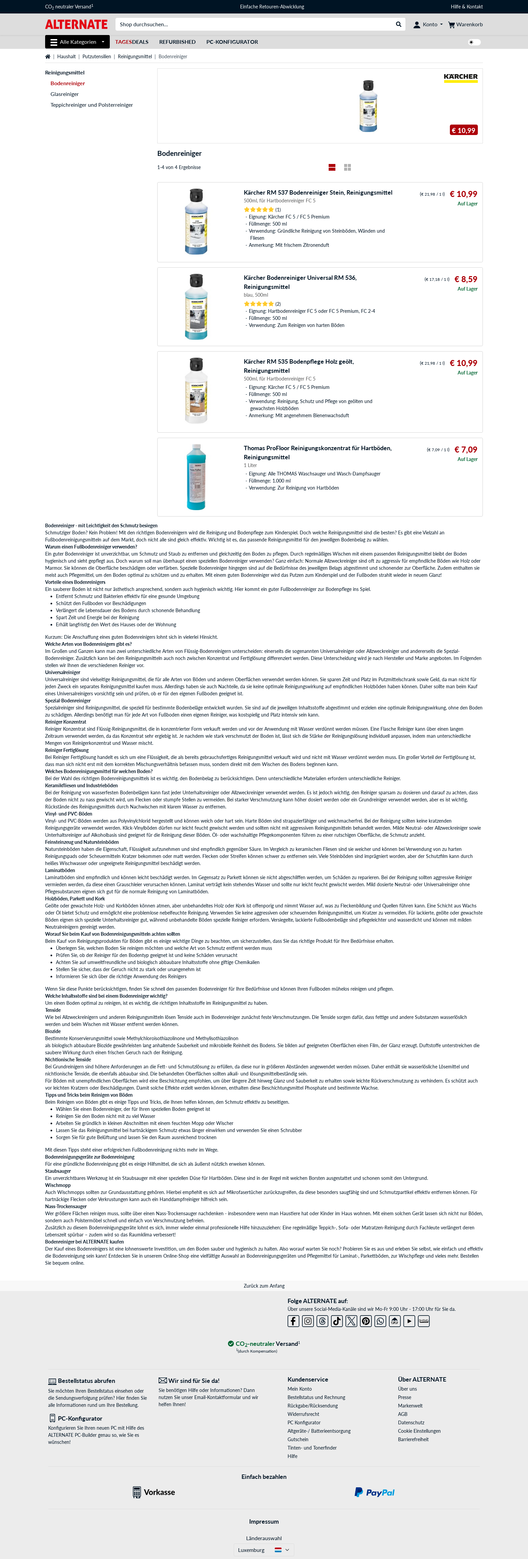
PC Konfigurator (304, 1422)
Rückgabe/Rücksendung (313, 1405)
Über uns (407, 1389)
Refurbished (177, 41)
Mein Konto (300, 1389)
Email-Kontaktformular (217, 1397)
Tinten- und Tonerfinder (312, 1448)
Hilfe (456, 6)
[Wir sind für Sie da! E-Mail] (209, 1380)
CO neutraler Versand (69, 6)
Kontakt (475, 6)
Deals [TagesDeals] (131, 41)
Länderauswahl (264, 1538)
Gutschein (298, 1439)
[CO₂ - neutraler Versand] (264, 1344)
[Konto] (428, 24)
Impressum (264, 1521)
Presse (404, 1397)
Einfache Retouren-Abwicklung (272, 6)
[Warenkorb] (465, 24)
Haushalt (66, 56)
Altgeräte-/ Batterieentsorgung (319, 1431)
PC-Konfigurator (232, 41)
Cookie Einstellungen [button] (419, 1431)
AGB (402, 1414)
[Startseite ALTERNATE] (76, 23)
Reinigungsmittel (135, 56)
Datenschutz (411, 1422)
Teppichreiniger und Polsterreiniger (92, 104)
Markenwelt (410, 1405)
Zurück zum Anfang (264, 1286)
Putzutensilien (96, 56)
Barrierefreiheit (413, 1439)
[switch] (474, 42)
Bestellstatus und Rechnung (316, 1397)
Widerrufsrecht (303, 1414)
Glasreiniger (65, 94)
